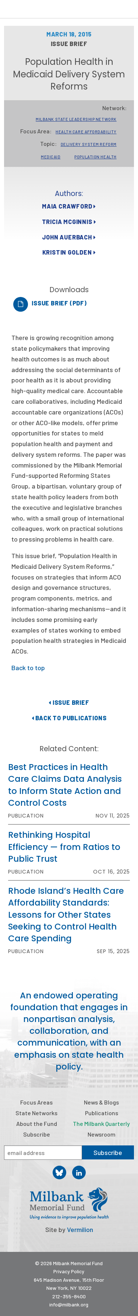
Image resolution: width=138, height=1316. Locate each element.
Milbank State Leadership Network (76, 119)
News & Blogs (101, 1102)
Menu (127, 10)
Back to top (28, 668)
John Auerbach (69, 237)
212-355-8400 (69, 1296)
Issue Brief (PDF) (59, 303)
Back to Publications (69, 717)
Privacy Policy (68, 1271)
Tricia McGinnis (69, 221)
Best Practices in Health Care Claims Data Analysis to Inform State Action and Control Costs (65, 785)
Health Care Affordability (86, 131)
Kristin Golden (69, 252)
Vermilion (80, 1229)
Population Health (95, 156)
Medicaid (50, 156)
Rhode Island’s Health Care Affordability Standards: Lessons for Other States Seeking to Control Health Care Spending (66, 914)
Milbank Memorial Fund (35, 9)
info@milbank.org (68, 1304)
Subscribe (36, 1134)
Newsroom (102, 1134)
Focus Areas (36, 1102)
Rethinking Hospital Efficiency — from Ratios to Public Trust (64, 846)
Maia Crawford (69, 206)
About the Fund (36, 1123)
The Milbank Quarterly (101, 1123)
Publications (101, 1112)
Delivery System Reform (89, 144)
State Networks (36, 1112)
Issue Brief (69, 702)
